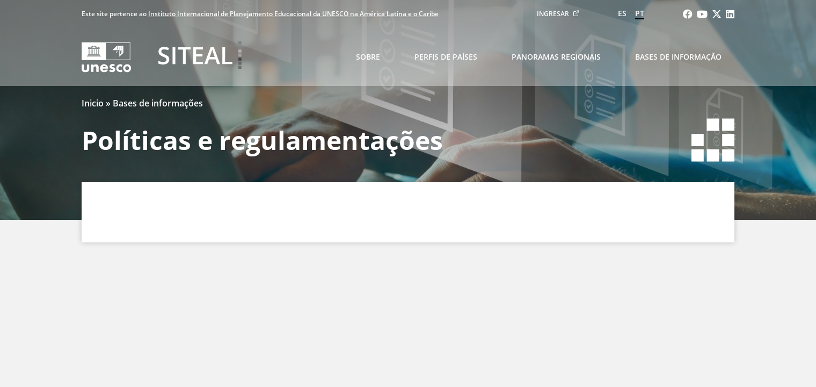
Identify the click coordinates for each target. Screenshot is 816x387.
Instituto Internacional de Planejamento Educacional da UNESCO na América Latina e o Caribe (293, 13)
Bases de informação (678, 57)
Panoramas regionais (556, 57)
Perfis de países (445, 57)
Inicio (93, 103)
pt (639, 13)
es (622, 13)
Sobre (368, 57)
